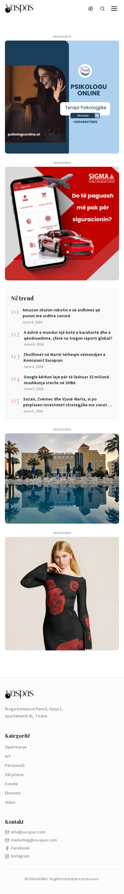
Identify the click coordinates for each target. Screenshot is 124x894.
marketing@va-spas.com (31, 840)
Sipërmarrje (16, 747)
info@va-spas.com (25, 832)
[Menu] (114, 9)
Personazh (15, 766)
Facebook (17, 848)
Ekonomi (13, 793)
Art (7, 756)
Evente (11, 784)
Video (10, 802)
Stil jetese (14, 775)
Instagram (17, 856)
